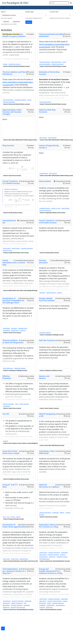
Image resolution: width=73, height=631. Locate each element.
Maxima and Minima (44, 377)
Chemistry (23, 330)
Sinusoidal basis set (9, 221)
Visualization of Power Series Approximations (15, 525)
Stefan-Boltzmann (8, 368)
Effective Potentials (7, 377)
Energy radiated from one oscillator (47, 299)
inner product (7, 248)
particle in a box (55, 208)
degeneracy (52, 557)
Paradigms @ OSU (15, 3)
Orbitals (5, 64)
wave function (65, 208)
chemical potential (44, 62)
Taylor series (6, 559)
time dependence (44, 559)
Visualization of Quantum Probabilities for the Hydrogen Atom (13, 300)
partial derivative (51, 292)
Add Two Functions (47, 340)
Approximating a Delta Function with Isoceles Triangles (12, 112)
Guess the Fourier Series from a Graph (11, 452)
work (4, 517)
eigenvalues (42, 554)
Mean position (45, 181)
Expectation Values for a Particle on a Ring (48, 525)
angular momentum (17, 603)
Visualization (6, 328)
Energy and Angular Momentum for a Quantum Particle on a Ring (50, 571)
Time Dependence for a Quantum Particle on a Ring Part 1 (14, 571)
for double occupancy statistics (14, 35)
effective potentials (8, 404)
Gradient (5, 441)
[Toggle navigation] (3, 7)
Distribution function (14, 64)
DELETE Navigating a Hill (47, 415)
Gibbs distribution (56, 62)
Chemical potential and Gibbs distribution (51, 35)
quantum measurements (18, 607)
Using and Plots (10, 486)
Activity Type (29, 12)
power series (15, 559)
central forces (43, 552)
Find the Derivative (43, 261)
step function (43, 137)
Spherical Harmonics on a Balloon (49, 486)
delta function (53, 173)
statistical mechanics (57, 64)
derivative (42, 292)
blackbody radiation (20, 100)
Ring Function (8, 145)
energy (18, 517)
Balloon (62, 512)
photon (29, 100)
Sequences (16, 22)
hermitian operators (53, 554)
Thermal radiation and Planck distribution (15, 73)
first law (13, 517)
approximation (24, 559)
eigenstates (64, 552)
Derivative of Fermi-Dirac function (49, 73)
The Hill (6, 414)
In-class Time (54, 12)
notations (42, 607)
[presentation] (29, 52)
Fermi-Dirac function (45, 102)
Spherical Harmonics (45, 512)
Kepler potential (24, 404)
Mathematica (15, 330)
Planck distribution (8, 100)
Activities (6, 22)
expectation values (62, 557)
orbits (16, 404)
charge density (52, 137)
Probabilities (6, 330)
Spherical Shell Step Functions (47, 111)
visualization (6, 406)
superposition (51, 605)
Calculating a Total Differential (46, 452)
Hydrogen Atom (22, 328)
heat (8, 517)
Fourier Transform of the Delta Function (48, 221)
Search (3, 12)
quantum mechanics (45, 210)
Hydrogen (14, 328)
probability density (44, 208)
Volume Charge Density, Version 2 (49, 146)
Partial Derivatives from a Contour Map (14, 262)
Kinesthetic (55, 512)
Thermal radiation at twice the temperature (13, 341)
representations (60, 605)
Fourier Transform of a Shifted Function (11, 182)
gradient (59, 292)
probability (26, 605)
